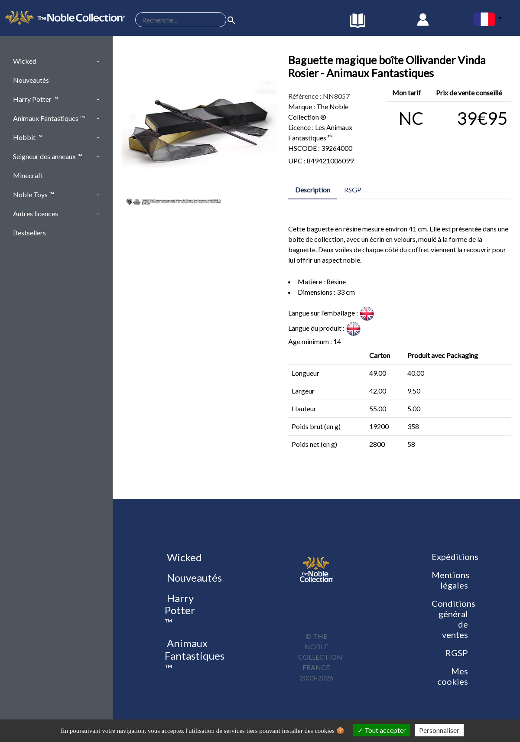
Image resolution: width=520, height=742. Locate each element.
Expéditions (455, 556)
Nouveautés (193, 577)
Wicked (183, 557)
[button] (56, 61)
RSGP (352, 190)
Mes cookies (452, 676)
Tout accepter (382, 730)
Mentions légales (450, 580)
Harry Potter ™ (180, 610)
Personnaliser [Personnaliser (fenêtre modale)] (439, 730)
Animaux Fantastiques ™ (194, 655)
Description (312, 190)
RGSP (456, 653)
